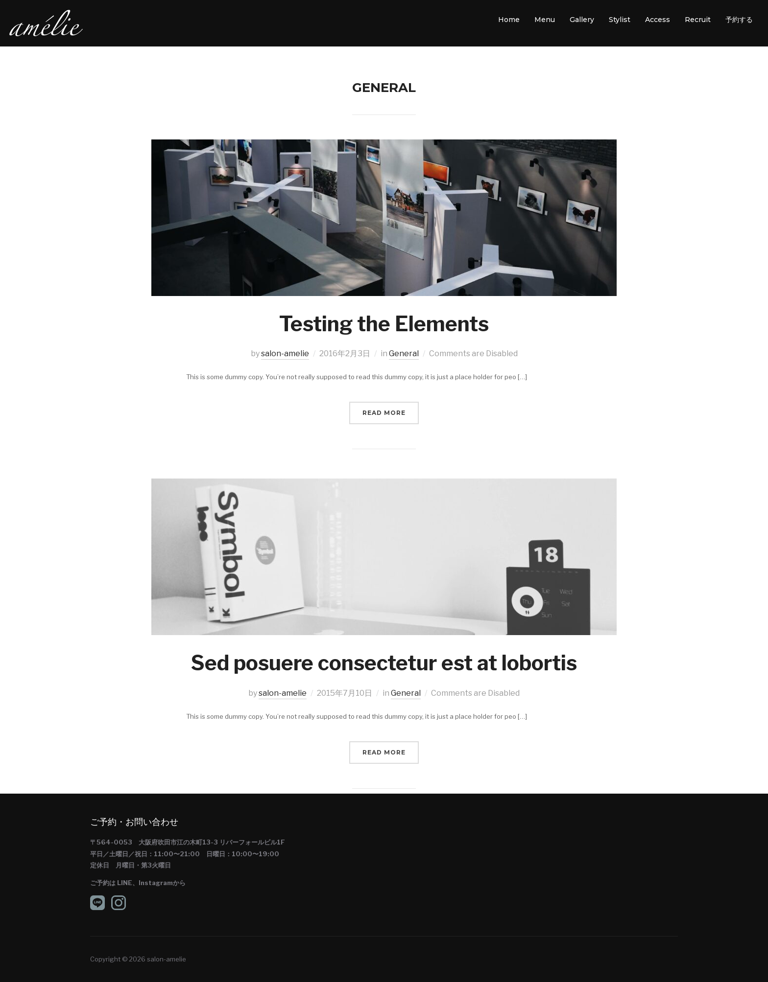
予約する (739, 19)
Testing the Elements (384, 323)
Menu (544, 19)
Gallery (582, 19)
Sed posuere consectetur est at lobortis (384, 662)
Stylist (619, 19)
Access (657, 19)
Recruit (698, 19)
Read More (384, 412)
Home (509, 19)
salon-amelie (285, 353)
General (404, 353)
